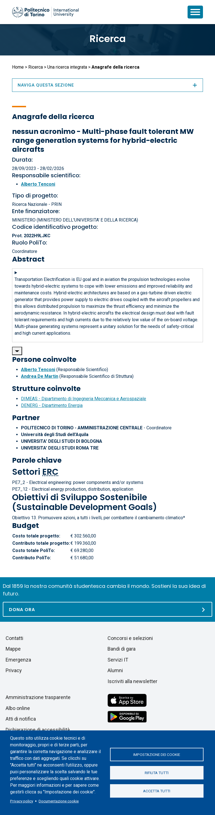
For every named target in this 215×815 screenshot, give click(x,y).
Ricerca (108, 38)
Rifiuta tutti (157, 772)
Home (18, 67)
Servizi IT (118, 660)
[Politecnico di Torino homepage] (45, 12)
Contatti (14, 638)
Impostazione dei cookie (156, 754)
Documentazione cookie (59, 801)
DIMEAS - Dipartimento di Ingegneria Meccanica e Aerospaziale (83, 398)
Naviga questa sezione (107, 85)
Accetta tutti (156, 791)
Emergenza (18, 660)
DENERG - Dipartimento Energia (52, 405)
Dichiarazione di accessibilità (38, 730)
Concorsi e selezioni (130, 638)
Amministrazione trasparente (38, 697)
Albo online (18, 708)
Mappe (13, 649)
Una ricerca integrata (67, 67)
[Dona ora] (107, 609)
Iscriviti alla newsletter (132, 681)
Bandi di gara (121, 649)
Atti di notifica (21, 719)
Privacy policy (21, 801)
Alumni (115, 670)
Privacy (14, 670)
